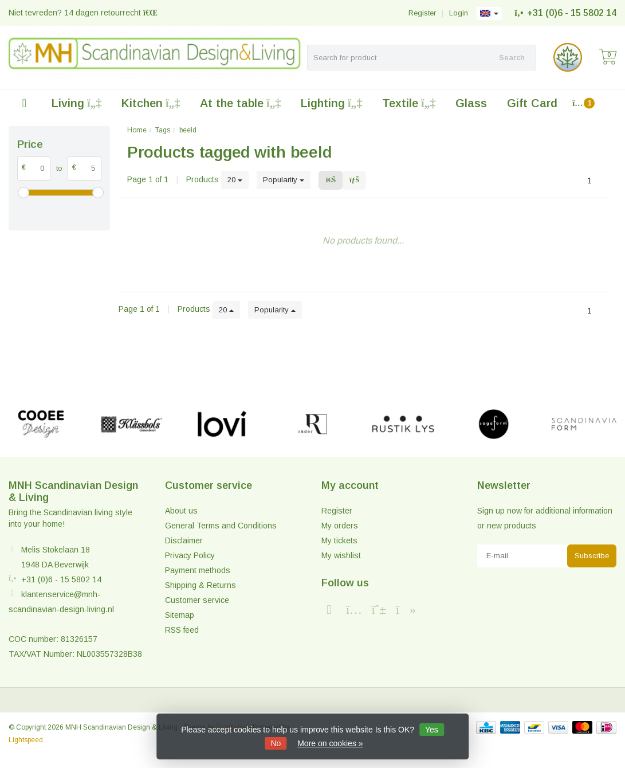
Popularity (283, 179)
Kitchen (150, 103)
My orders (339, 525)
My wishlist (341, 555)
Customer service (197, 600)
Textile (408, 103)
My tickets (339, 540)
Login (458, 13)
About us (181, 510)
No (275, 743)
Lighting (331, 103)
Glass (471, 103)
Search (512, 57)
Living (76, 103)
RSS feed (182, 629)
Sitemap (179, 615)
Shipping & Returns (200, 585)
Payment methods (197, 570)
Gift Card (532, 103)
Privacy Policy (190, 555)
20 (234, 179)
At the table (240, 103)
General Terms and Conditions (221, 525)
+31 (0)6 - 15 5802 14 (571, 13)
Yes (431, 729)
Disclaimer (184, 540)
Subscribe (592, 555)
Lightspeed (26, 740)
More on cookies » (330, 743)
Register (422, 13)
